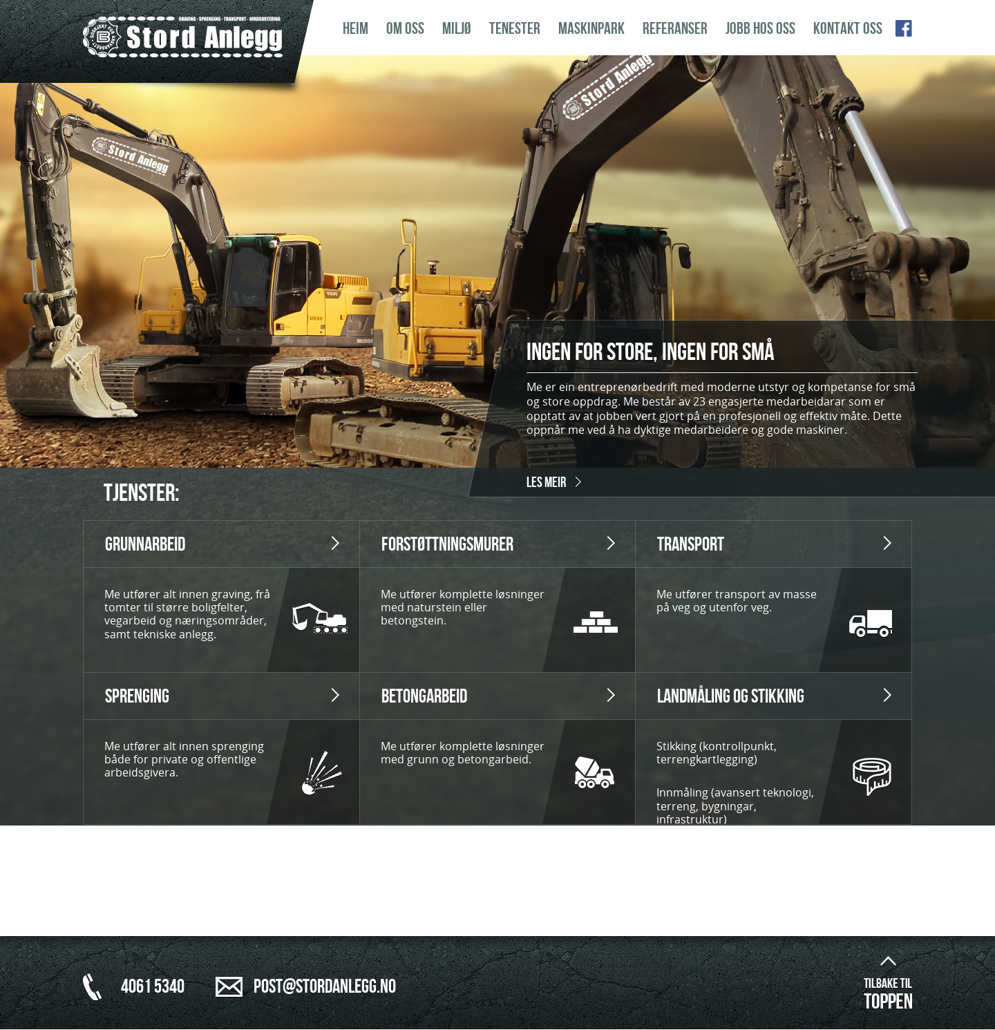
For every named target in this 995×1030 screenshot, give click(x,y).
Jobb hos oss (760, 29)
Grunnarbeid (145, 544)
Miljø (456, 29)
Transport (690, 544)
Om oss (405, 29)
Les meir (546, 482)
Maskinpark (591, 29)
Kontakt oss (847, 29)
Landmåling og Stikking (730, 696)
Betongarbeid (424, 696)
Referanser (675, 29)
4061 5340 (152, 986)
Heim (355, 29)
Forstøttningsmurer (447, 544)
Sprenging (137, 696)
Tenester (514, 29)
